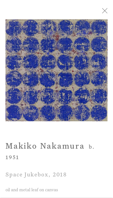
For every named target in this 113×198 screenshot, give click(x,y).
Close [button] (104, 12)
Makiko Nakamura (45, 147)
